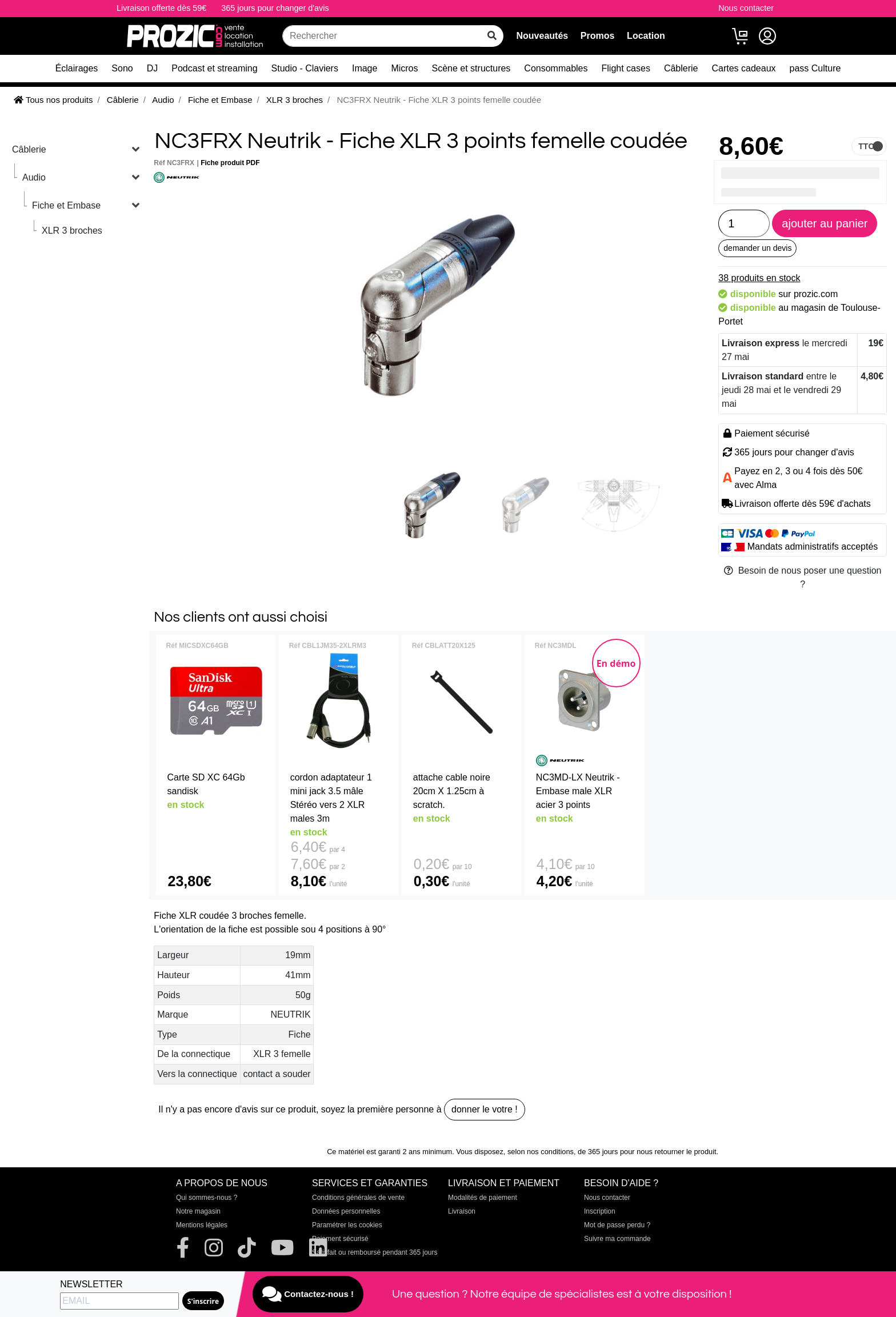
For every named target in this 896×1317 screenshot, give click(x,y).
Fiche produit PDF (230, 163)
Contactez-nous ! (308, 1294)
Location (646, 36)
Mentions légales (201, 1225)
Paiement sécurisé (340, 1239)
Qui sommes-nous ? (206, 1198)
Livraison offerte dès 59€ (161, 8)
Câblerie (681, 68)
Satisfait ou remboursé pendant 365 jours (374, 1252)
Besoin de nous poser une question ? (803, 577)
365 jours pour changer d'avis (275, 8)
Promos (598, 36)
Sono (122, 68)
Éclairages (76, 68)
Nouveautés (542, 36)
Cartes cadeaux (743, 68)
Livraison (461, 1211)
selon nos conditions (540, 1151)
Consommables (555, 68)
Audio (34, 177)
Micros (404, 68)
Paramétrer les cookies (347, 1225)
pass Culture (815, 68)
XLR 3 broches (72, 230)
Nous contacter (746, 8)
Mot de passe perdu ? (617, 1225)
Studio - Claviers (304, 68)
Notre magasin (198, 1211)
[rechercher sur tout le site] (492, 36)
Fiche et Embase (66, 205)
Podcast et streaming (214, 68)
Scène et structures (471, 68)
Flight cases (626, 68)
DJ (152, 68)
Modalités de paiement (482, 1198)
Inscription (599, 1211)
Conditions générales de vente (358, 1198)
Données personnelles (346, 1211)
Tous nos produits (53, 100)
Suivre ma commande (617, 1239)
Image (364, 68)
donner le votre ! (484, 1109)
